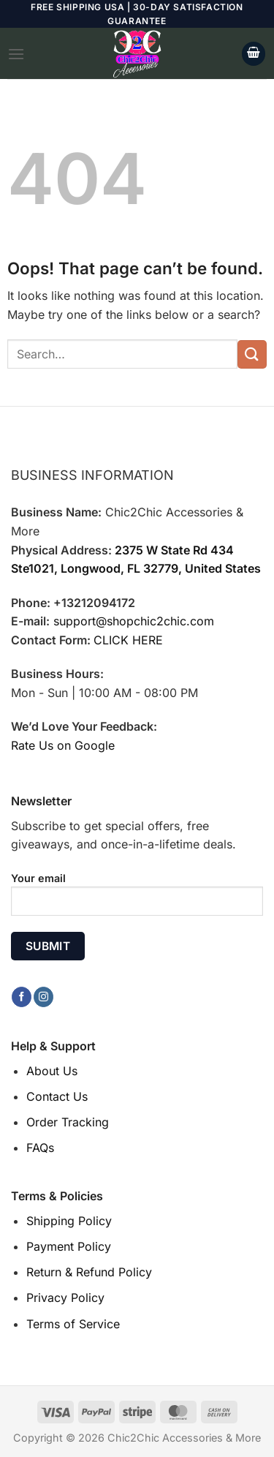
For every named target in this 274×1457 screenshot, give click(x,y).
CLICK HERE (128, 640)
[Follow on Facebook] (21, 997)
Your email (137, 899)
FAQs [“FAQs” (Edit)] (40, 1147)
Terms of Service (73, 1324)
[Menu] (16, 54)
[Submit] (252, 354)
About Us (51, 1070)
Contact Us (57, 1096)
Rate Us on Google (63, 745)
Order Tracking (67, 1122)
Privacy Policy (65, 1297)
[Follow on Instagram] (43, 997)
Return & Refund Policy (89, 1272)
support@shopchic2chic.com (133, 621)
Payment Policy (68, 1246)
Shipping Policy (69, 1220)
